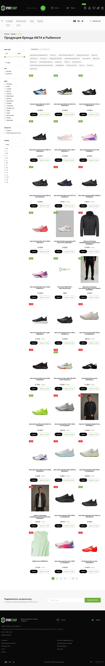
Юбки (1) (66, 62)
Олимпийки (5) (60, 65)
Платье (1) (90, 65)
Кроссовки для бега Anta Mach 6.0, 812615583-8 (65, 104)
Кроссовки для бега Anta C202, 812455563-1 (89, 150)
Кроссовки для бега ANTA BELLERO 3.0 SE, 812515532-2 (65, 379)
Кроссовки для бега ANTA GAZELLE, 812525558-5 (89, 196)
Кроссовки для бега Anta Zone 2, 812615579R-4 (89, 104)
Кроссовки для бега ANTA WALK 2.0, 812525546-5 (65, 424)
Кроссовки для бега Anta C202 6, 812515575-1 (40, 241)
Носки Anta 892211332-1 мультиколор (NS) (65, 287)
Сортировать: (35, 49)
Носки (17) (53, 55)
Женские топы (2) (71, 65)
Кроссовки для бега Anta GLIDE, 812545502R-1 (40, 379)
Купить (33, 114)
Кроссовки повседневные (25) (38, 55)
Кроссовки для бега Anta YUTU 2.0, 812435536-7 (65, 196)
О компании (9, 21)
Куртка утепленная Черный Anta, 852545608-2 (89, 424)
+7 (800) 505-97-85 (99, 661)
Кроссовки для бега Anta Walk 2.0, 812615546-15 (89, 516)
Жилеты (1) (33, 62)
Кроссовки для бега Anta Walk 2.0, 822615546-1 (40, 150)
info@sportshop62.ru (6, 635)
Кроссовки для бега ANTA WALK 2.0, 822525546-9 (65, 516)
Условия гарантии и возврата (8, 643)
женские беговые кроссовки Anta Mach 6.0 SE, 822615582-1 (65, 241)
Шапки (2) (94, 55)
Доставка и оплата (21, 21)
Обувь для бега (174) (83, 55)
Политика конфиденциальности (65, 640)
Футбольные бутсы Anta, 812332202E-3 (89, 561)
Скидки (18, 25)
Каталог (55, 8)
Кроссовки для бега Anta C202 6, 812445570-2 (65, 333)
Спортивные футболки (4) (72, 58)
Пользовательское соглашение (64, 643)
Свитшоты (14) (76, 62)
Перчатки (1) (33, 58)
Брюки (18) (96, 58)
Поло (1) (81, 65)
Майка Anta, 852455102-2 (40, 561)
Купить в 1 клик (44, 114)
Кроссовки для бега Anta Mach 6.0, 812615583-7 (40, 424)
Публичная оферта (61, 646)
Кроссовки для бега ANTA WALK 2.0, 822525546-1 (89, 470)
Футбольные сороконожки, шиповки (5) (41, 65)
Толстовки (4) (86, 58)
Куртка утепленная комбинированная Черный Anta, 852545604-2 (89, 242)
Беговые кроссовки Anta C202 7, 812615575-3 (40, 104)
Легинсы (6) (58, 62)
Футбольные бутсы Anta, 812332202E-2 (89, 379)
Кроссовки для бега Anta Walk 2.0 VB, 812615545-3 (40, 196)
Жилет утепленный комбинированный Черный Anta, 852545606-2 (40, 517)
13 (73, 578)
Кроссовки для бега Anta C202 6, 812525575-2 (65, 150)
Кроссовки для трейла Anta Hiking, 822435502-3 (40, 470)
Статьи (32, 21)
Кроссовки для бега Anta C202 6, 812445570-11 (40, 287)
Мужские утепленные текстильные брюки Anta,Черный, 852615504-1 (89, 288)
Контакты (40, 21)
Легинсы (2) (43, 58)
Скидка (7, 62)
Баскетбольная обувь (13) (66, 55)
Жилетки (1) (33, 69)
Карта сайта (60, 649)
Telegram (70, 8)
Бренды (8, 25)
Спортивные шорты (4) (45, 62)
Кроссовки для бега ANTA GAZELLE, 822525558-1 (65, 470)
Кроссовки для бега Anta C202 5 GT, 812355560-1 (65, 561)
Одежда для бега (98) (56, 58)
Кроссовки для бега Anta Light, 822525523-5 (40, 333)
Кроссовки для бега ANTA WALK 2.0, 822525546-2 (89, 333)
